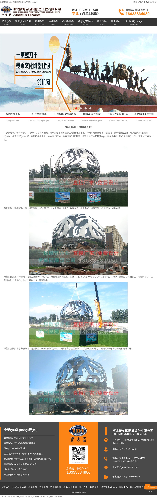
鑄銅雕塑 (39, 22)
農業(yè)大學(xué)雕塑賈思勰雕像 (19, 443)
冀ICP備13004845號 (78, 493)
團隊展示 (115, 22)
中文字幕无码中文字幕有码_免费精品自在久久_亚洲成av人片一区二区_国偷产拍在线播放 (31, 496)
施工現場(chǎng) (133, 22)
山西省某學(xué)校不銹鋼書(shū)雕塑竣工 (23, 454)
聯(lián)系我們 (138, 2)
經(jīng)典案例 (85, 22)
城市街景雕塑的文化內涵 (15, 469)
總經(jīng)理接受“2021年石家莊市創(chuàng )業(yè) (27, 459)
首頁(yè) (6, 22)
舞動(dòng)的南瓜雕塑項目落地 (18, 438)
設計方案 (102, 22)
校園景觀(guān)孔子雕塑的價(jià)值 (20, 464)
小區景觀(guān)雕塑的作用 (16, 475)
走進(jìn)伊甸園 (23, 22)
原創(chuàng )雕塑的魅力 (15, 448)
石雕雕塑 (53, 22)
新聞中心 (7, 30)
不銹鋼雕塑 (68, 22)
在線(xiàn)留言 (151, 2)
